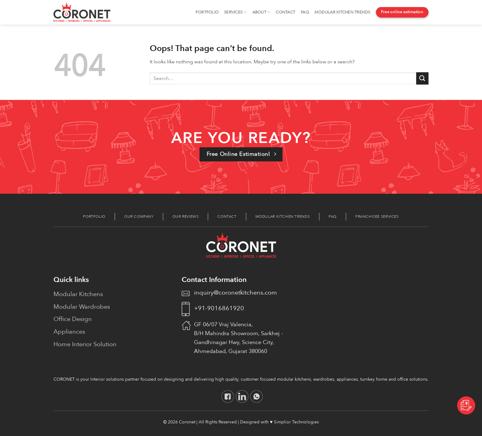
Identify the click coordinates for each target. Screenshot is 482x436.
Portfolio (207, 12)
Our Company (139, 216)
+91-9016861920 (219, 308)
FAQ (305, 12)
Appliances (69, 331)
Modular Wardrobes (81, 307)
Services (235, 12)
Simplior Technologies (296, 422)
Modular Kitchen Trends (342, 12)
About (261, 12)
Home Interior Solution (85, 344)
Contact (285, 12)
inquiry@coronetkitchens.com (235, 292)
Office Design (72, 319)
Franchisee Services (377, 216)
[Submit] (422, 78)
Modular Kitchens (78, 294)
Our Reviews (185, 216)
